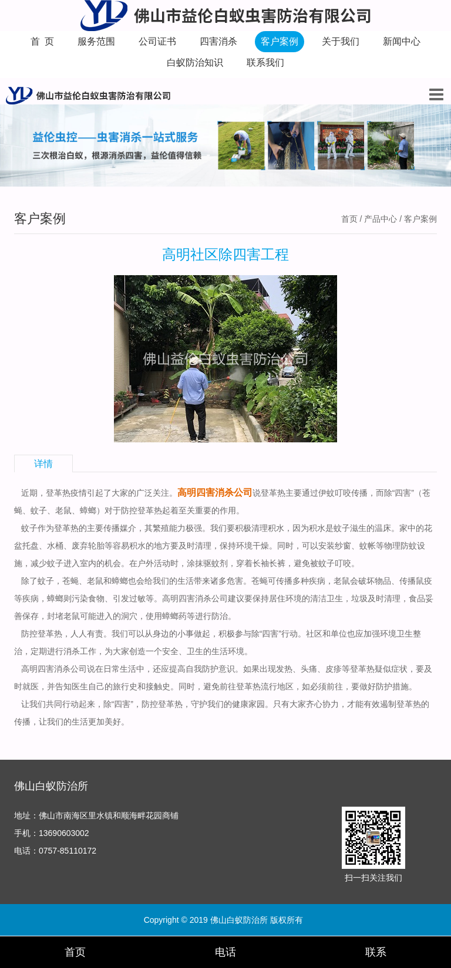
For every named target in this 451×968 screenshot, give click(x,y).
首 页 (43, 41)
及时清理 (195, 545)
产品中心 (380, 219)
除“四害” (266, 633)
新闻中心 (401, 41)
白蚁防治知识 (195, 62)
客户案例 (279, 41)
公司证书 (157, 41)
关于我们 (340, 41)
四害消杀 (218, 41)
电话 (225, 952)
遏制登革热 (400, 704)
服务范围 (96, 41)
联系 (375, 952)
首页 (349, 219)
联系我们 (265, 62)
